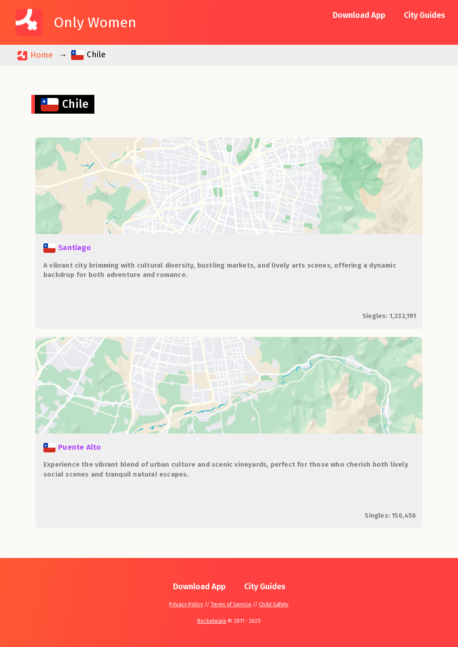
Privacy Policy (186, 604)
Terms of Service (231, 604)
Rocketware (211, 621)
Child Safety (273, 604)
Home (35, 55)
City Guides (424, 15)
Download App (359, 15)
